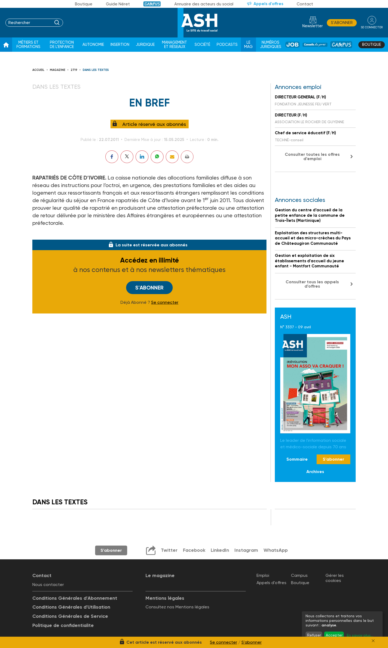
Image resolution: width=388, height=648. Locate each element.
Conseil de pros (315, 44)
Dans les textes (96, 70)
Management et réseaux (174, 44)
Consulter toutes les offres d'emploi (312, 156)
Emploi (263, 575)
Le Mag (248, 44)
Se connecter (164, 302)
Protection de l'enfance (62, 44)
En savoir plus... (360, 635)
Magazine (57, 70)
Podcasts (227, 44)
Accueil (38, 70)
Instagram (246, 550)
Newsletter (312, 26)
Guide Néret (118, 4)
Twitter (169, 550)
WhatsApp (276, 550)
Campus (152, 4)
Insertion (119, 44)
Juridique (145, 44)
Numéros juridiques (270, 44)
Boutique (83, 4)
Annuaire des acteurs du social (203, 4)
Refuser (314, 635)
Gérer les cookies (334, 578)
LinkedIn (220, 550)
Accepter (334, 635)
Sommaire (297, 459)
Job (292, 44)
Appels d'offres (268, 3)
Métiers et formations (28, 44)
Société (202, 44)
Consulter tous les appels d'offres (312, 284)
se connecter (372, 27)
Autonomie (93, 44)
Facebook (194, 550)
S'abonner (342, 22)
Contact (305, 4)
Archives (315, 471)
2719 (74, 70)
